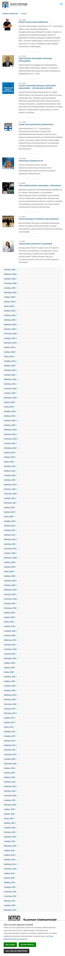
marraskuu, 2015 (10, 805)
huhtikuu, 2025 (10, 320)
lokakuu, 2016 (10, 768)
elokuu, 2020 (9, 571)
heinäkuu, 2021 (10, 521)
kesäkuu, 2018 (10, 681)
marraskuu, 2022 (11, 448)
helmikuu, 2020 (10, 594)
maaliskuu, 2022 (10, 485)
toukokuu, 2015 (10, 828)
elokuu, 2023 (9, 407)
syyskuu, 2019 (10, 617)
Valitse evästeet (27, 945)
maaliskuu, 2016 (10, 786)
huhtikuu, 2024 (10, 375)
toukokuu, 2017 (10, 736)
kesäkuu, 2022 (10, 471)
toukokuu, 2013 (10, 887)
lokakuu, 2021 (10, 507)
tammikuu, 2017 (10, 754)
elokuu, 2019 (9, 622)
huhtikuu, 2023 (10, 425)
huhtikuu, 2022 (10, 480)
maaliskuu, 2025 (10, 324)
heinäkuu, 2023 (10, 411)
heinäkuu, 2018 (10, 677)
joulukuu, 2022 (10, 443)
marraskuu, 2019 (10, 608)
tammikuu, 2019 (10, 649)
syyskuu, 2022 (10, 457)
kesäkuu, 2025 (10, 311)
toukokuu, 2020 (10, 581)
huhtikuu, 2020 (10, 585)
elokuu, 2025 (9, 306)
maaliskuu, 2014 (10, 864)
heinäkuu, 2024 (10, 361)
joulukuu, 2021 (10, 498)
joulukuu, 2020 (10, 553)
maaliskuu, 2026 (10, 274)
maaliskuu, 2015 (10, 837)
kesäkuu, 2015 (10, 823)
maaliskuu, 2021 (10, 539)
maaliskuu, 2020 (10, 590)
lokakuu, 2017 (10, 718)
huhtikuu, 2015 (10, 832)
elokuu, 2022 (9, 462)
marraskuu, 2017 (10, 713)
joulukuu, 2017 (10, 709)
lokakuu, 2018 (10, 663)
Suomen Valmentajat (10, 14)
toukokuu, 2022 (10, 475)
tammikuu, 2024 (11, 388)
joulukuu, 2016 (10, 759)
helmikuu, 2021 (10, 544)
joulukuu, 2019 (10, 603)
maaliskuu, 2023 (10, 430)
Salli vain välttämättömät (16, 951)
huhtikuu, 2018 (10, 690)
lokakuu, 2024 (10, 347)
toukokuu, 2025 (10, 315)
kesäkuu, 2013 (10, 882)
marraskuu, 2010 (10, 910)
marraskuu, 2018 (10, 658)
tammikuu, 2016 (10, 795)
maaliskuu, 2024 (11, 379)
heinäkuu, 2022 (10, 466)
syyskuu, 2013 (9, 878)
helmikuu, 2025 (10, 329)
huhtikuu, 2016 (10, 782)
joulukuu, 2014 (10, 841)
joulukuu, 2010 (10, 905)
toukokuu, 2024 (10, 370)
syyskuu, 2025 (10, 302)
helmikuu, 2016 (10, 791)
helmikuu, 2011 (10, 901)
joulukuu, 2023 (10, 393)
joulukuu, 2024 (10, 338)
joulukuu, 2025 (10, 288)
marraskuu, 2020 (11, 558)
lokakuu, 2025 (10, 297)
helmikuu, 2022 (10, 489)
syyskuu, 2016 (10, 773)
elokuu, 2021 (9, 516)
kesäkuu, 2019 (10, 626)
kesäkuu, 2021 (10, 526)
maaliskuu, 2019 (10, 640)
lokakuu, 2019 (10, 613)
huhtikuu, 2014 (10, 860)
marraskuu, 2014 (10, 846)
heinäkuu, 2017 (10, 731)
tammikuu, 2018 (11, 704)
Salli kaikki (10, 945)
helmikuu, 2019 (10, 645)
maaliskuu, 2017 (10, 745)
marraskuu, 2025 (11, 292)
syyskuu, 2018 (10, 667)
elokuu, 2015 (9, 818)
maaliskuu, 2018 (10, 695)
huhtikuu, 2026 (10, 270)
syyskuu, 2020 (10, 567)
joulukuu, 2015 (10, 800)
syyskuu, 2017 (10, 722)
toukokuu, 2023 (10, 420)
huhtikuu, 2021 (10, 535)
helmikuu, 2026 (10, 279)
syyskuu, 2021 (10, 512)
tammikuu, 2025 (11, 334)
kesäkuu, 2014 (10, 855)
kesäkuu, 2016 (10, 777)
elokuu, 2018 (9, 672)
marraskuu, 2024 (11, 343)
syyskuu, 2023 (10, 402)
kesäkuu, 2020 (10, 576)
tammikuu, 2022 (11, 494)
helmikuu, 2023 (10, 434)
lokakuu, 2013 (9, 873)
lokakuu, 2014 (9, 850)
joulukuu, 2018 (10, 654)
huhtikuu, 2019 (10, 635)
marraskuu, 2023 (11, 398)
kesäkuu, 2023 (10, 416)
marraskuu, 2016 (10, 764)
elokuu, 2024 (9, 356)
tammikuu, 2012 (10, 896)
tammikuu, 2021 (10, 549)
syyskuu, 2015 (9, 814)
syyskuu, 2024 (10, 352)
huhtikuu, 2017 (10, 741)
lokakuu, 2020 (10, 562)
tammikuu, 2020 (11, 599)
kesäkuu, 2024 (10, 366)
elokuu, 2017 (9, 727)
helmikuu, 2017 (10, 750)
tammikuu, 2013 (10, 892)
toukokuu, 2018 (10, 686)
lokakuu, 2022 (10, 452)
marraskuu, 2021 (10, 503)
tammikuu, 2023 (11, 439)
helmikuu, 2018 (10, 699)
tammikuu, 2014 (10, 869)
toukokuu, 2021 (10, 530)
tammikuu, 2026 (11, 283)
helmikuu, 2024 (10, 384)
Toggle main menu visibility (61, 4)
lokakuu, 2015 (10, 809)
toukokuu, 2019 (10, 631)
